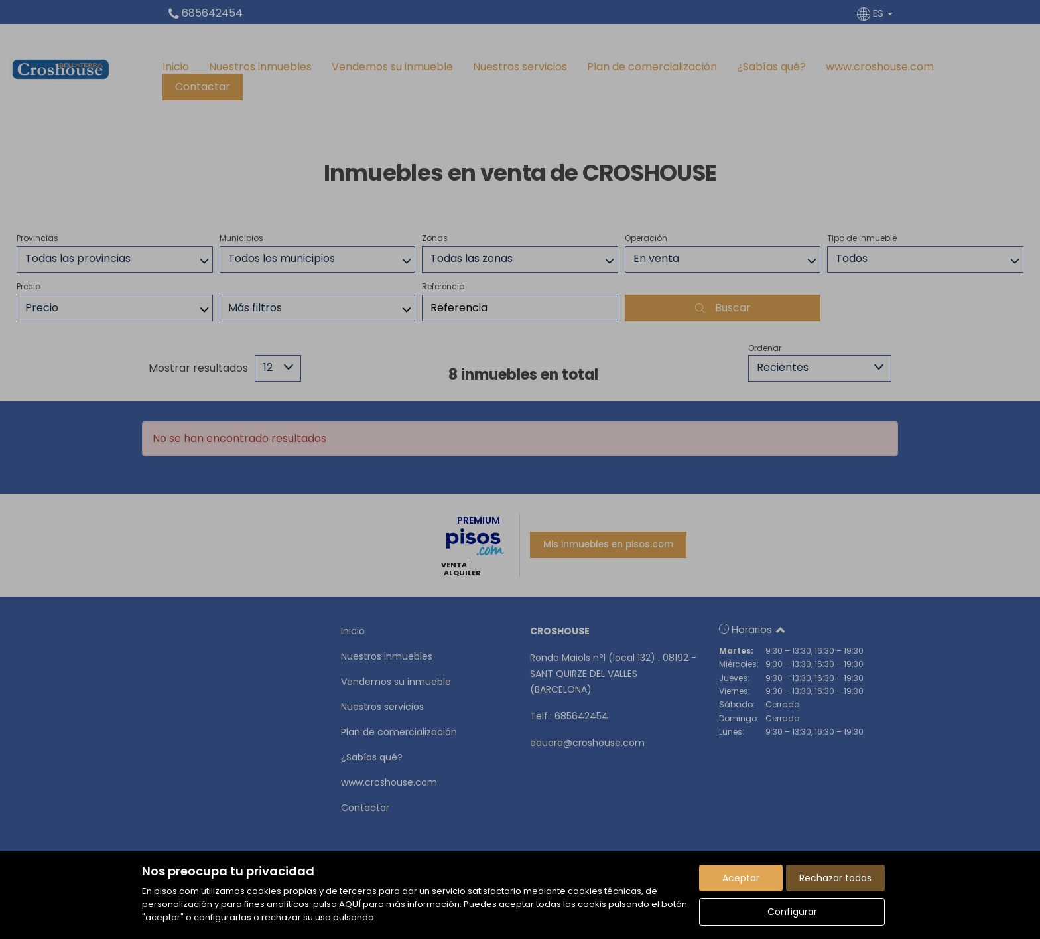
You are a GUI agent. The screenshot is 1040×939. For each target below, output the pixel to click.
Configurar (792, 911)
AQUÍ (350, 904)
